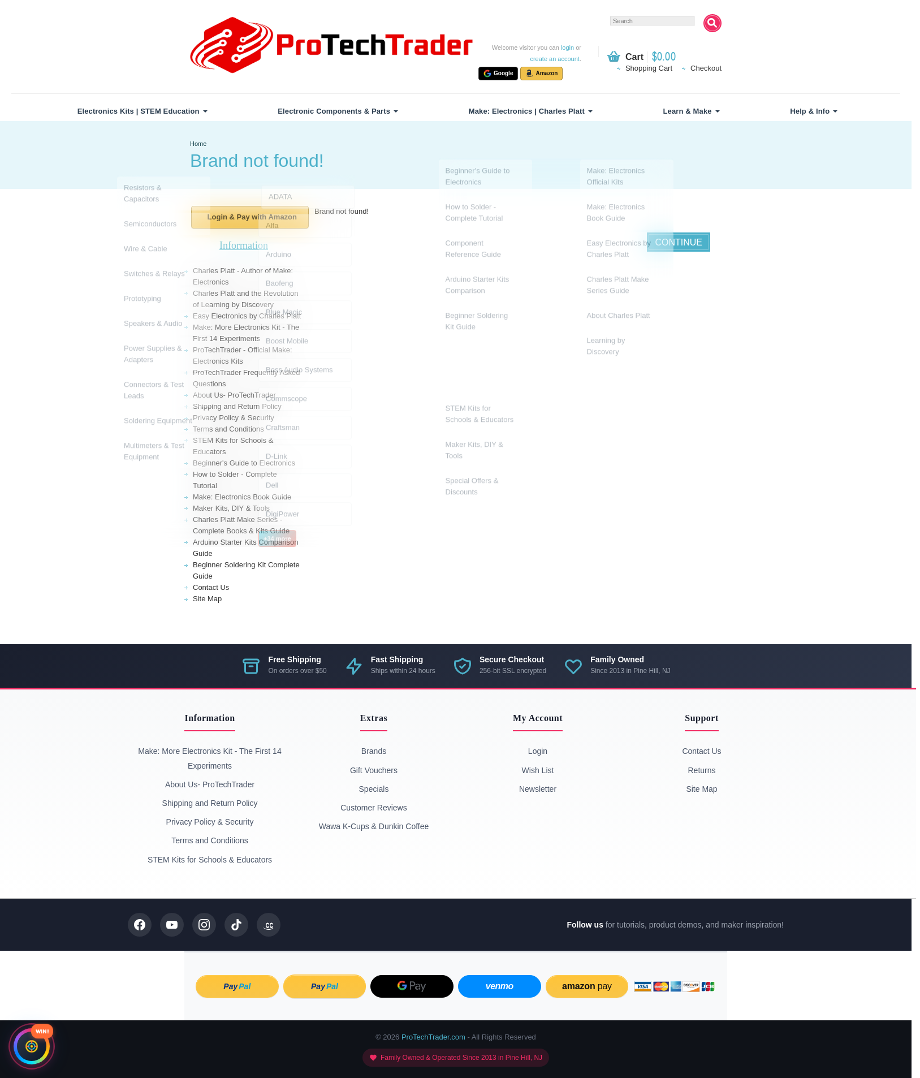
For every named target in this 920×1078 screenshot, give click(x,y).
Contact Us (211, 587)
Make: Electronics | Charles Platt (527, 111)
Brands (373, 751)
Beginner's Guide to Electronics (244, 463)
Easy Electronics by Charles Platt (247, 316)
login (567, 47)
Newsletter (537, 789)
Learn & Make (687, 111)
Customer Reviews (373, 807)
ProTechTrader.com (433, 1037)
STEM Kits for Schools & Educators (210, 859)
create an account (554, 58)
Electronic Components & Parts (334, 111)
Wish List (538, 770)
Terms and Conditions (228, 429)
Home (198, 143)
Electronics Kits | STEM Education (138, 111)
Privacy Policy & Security (233, 417)
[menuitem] (141, 111)
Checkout (706, 68)
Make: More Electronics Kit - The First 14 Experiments (209, 758)
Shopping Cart (648, 68)
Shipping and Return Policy (237, 406)
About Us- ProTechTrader (234, 395)
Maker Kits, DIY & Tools (231, 508)
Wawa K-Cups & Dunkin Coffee (374, 826)
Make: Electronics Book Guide (242, 497)
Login (537, 751)
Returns (701, 770)
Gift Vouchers (374, 770)
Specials (374, 789)
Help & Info (810, 111)
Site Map (207, 598)
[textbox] (652, 21)
